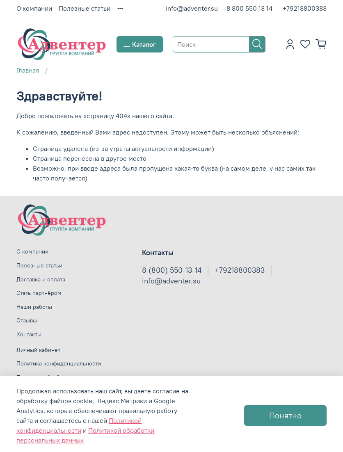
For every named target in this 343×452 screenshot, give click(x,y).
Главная (27, 70)
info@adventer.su (192, 8)
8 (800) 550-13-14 (171, 270)
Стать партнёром (39, 293)
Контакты (28, 334)
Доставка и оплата (40, 279)
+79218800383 (305, 8)
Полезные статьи (84, 8)
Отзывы (26, 320)
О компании (34, 8)
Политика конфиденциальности (58, 363)
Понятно (285, 415)
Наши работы (34, 306)
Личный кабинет (38, 350)
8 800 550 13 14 (249, 8)
